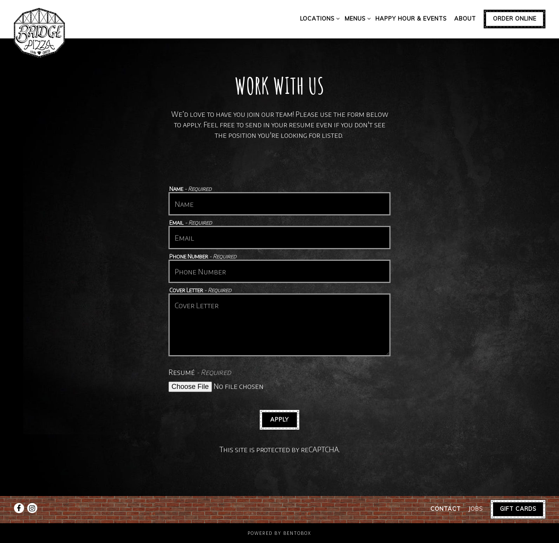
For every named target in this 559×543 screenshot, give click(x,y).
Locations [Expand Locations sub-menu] (318, 18)
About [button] (465, 18)
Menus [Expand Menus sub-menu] (356, 18)
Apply (279, 419)
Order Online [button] (514, 18)
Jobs (475, 508)
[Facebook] (19, 508)
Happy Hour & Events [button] (411, 18)
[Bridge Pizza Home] (39, 32)
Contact (446, 508)
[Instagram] (32, 508)
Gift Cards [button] (518, 508)
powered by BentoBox (279, 533)
